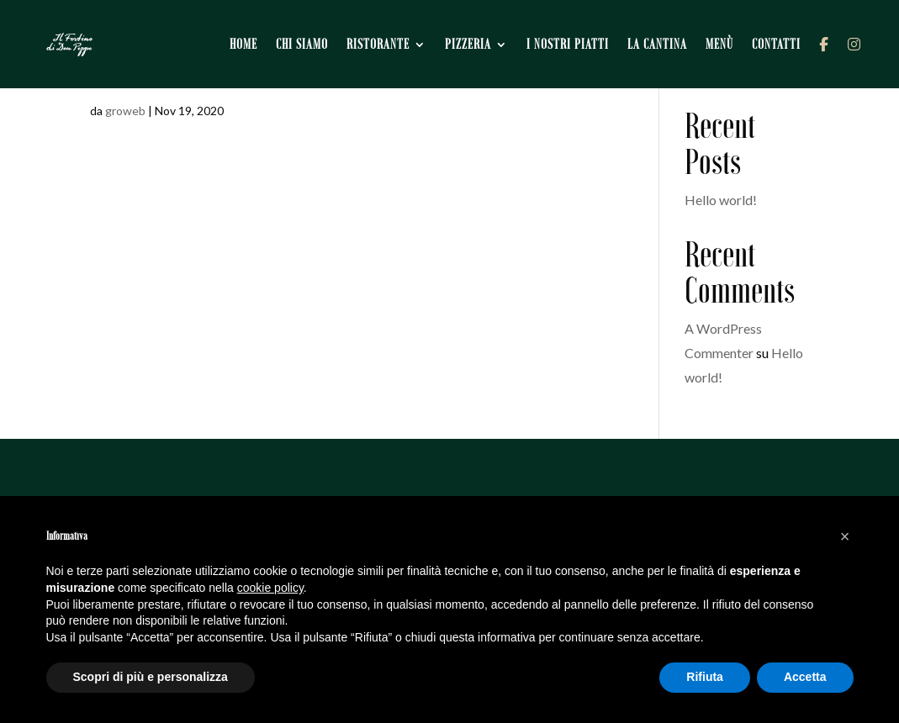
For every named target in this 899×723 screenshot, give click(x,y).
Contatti (778, 41)
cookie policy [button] (270, 587)
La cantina (659, 41)
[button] (845, 536)
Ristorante (379, 41)
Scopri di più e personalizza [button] (150, 676)
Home (245, 41)
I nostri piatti (569, 41)
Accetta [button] (805, 676)
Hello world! (721, 200)
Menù (721, 41)
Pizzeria (470, 41)
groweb (125, 110)
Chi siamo (304, 41)
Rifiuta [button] (704, 676)
